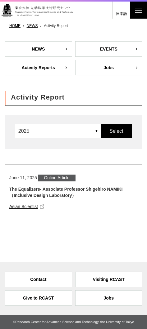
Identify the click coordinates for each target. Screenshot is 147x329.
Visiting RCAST (109, 279)
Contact (38, 279)
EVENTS (108, 49)
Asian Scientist (23, 206)
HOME (15, 26)
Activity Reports (38, 67)
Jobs (108, 67)
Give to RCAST (38, 298)
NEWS (32, 26)
